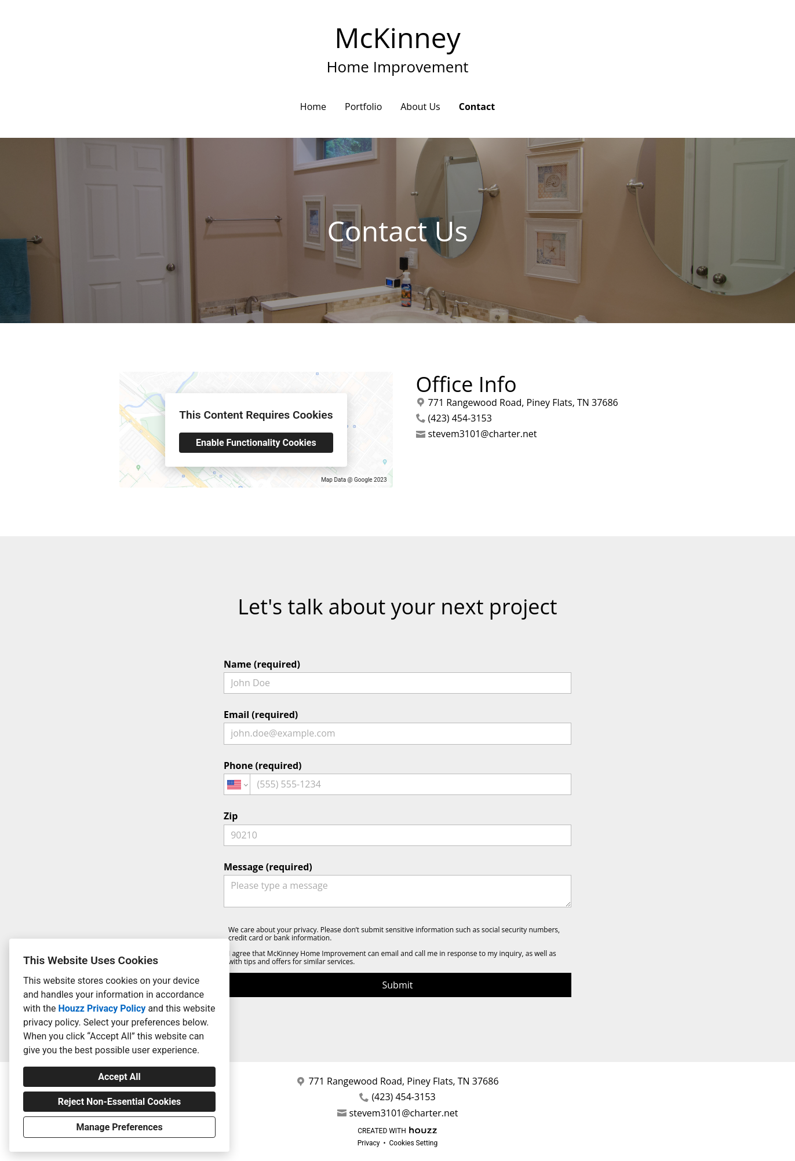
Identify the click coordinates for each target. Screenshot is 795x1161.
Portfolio (363, 106)
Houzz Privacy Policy (101, 1008)
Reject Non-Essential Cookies (119, 1101)
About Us (420, 106)
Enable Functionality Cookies (256, 442)
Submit (397, 985)
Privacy (369, 1143)
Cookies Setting (413, 1143)
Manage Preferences (119, 1127)
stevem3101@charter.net (482, 434)
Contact (477, 106)
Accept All (119, 1076)
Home (313, 106)
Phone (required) (397, 777)
